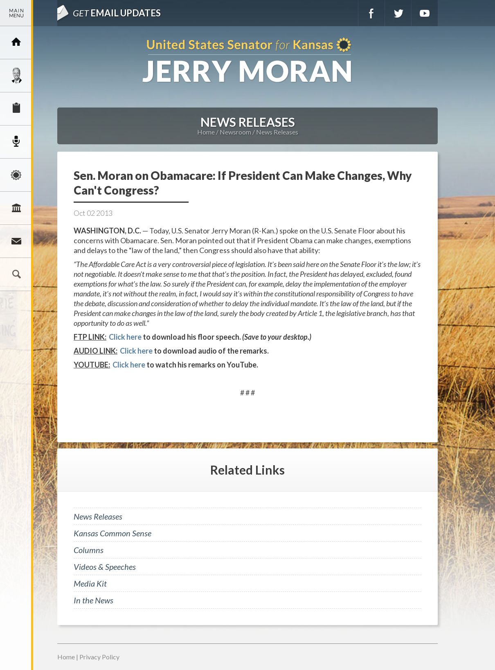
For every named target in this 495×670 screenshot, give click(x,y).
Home (206, 132)
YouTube (425, 13)
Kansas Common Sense (112, 533)
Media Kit (90, 583)
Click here (125, 336)
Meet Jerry (16, 75)
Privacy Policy (99, 657)
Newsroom (16, 141)
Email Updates (117, 12)
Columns (89, 550)
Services (16, 108)
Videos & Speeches (105, 566)
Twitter (398, 13)
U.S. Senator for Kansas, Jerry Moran (247, 60)
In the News (93, 600)
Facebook (371, 13)
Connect (16, 241)
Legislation (16, 208)
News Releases (277, 132)
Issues (16, 175)
